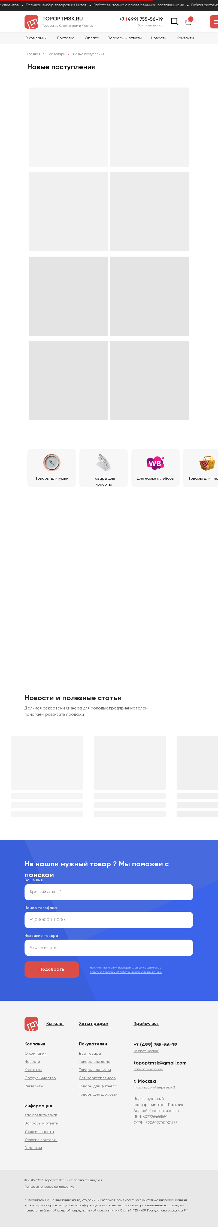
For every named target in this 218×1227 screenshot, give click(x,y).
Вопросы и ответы (125, 38)
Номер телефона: (41, 908)
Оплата (92, 38)
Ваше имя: (34, 880)
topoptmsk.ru (62, 19)
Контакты (185, 38)
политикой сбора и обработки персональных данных (126, 972)
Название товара (41, 936)
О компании (36, 38)
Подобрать (52, 969)
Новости (158, 38)
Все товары (56, 54)
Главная (33, 54)
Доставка (65, 38)
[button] (150, 25)
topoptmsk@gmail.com (160, 1063)
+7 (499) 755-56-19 (155, 1044)
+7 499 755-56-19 (141, 19)
